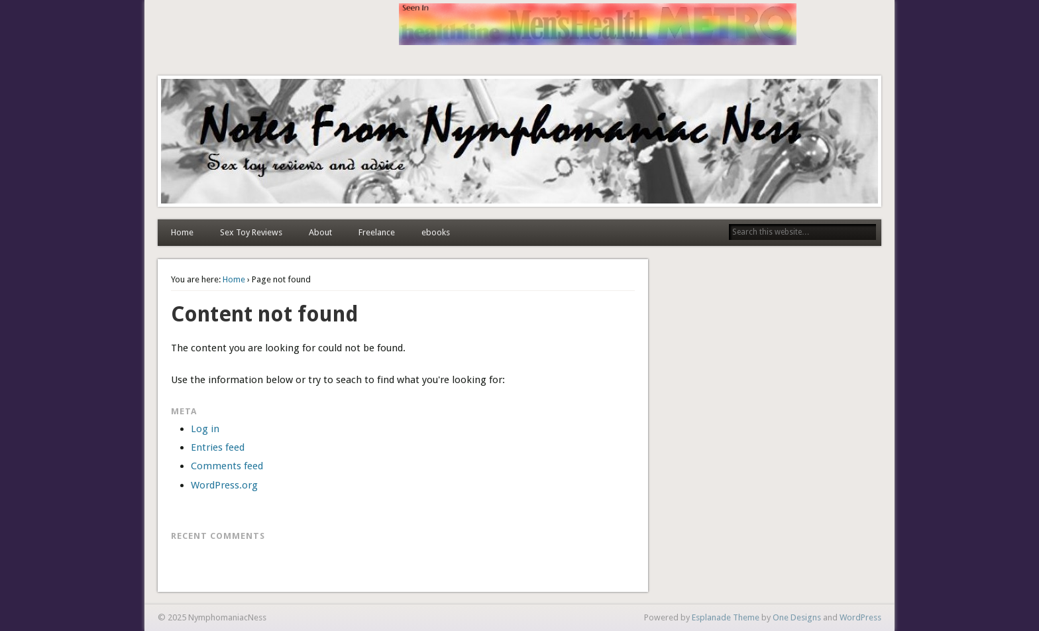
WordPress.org (224, 485)
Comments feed (227, 466)
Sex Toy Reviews (251, 232)
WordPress (860, 617)
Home (182, 232)
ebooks (435, 232)
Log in (205, 429)
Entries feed (218, 447)
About (320, 232)
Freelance (376, 232)
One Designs (797, 617)
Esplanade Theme (725, 617)
